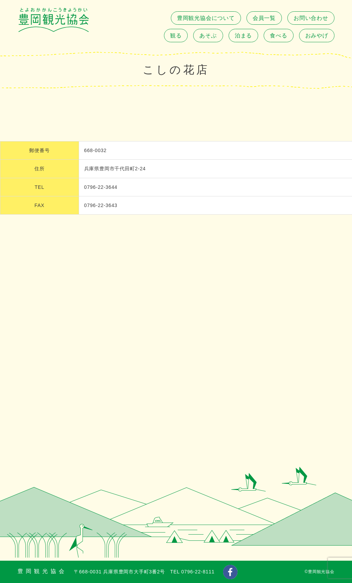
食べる (278, 35)
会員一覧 (264, 18)
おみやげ (316, 35)
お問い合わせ (311, 18)
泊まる (243, 35)
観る (176, 35)
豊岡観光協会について (206, 18)
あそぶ (208, 35)
